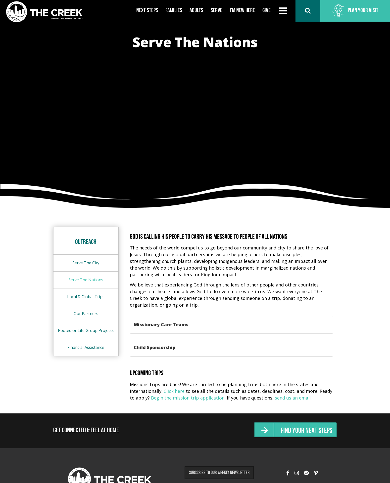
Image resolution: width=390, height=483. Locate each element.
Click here (174, 391)
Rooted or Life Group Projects (86, 330)
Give (266, 11)
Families (173, 11)
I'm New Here (242, 11)
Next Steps (147, 11)
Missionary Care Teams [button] (161, 324)
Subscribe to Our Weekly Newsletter (219, 473)
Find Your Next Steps (306, 431)
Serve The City (85, 263)
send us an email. (293, 398)
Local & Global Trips (85, 296)
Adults (196, 11)
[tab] (231, 324)
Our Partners (86, 313)
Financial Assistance (85, 347)
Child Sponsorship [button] (154, 347)
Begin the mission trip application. (188, 398)
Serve (216, 11)
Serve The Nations (85, 279)
